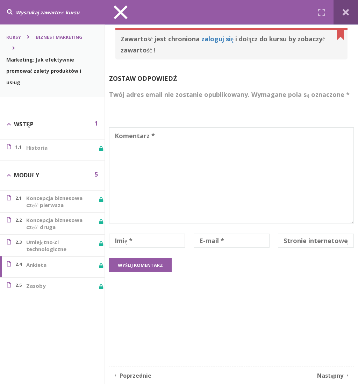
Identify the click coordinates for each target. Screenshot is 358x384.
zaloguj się (217, 39)
